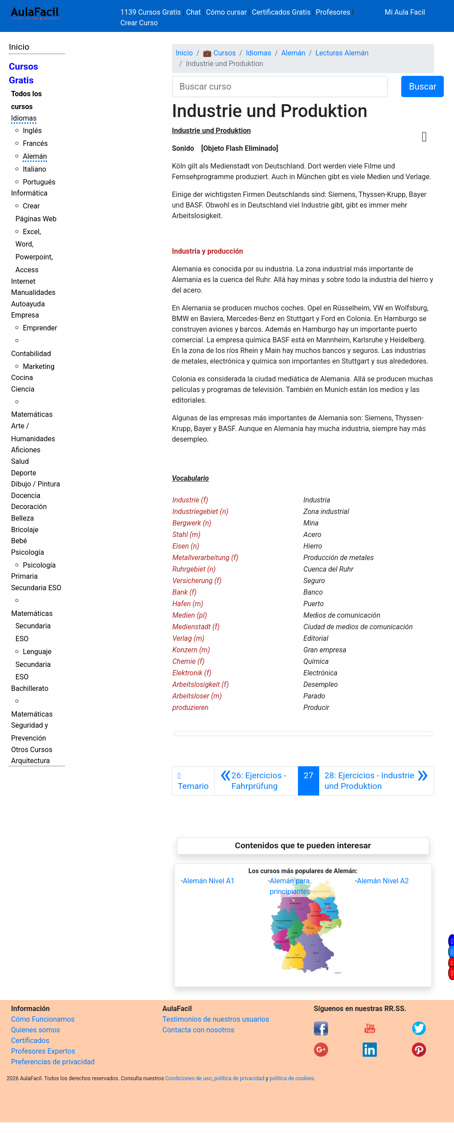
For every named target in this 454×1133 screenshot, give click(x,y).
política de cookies (292, 1078)
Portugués (39, 182)
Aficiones (25, 450)
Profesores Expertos (43, 1051)
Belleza (22, 518)
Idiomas (23, 118)
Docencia (25, 495)
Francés (35, 143)
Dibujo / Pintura (35, 484)
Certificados (30, 1040)
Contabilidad (31, 353)
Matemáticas (32, 414)
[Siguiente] (376, 781)
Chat (193, 12)
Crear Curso (139, 23)
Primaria (24, 576)
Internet (23, 281)
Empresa (25, 315)
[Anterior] (256, 781)
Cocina (22, 377)
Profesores (333, 12)
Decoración (29, 506)
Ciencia (23, 389)
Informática (29, 193)
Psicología (27, 552)
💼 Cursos (219, 53)
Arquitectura (30, 761)
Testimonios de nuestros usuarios (215, 1019)
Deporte (23, 473)
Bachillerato (29, 688)
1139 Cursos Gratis (152, 12)
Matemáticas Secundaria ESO (32, 626)
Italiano (34, 169)
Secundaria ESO (36, 588)
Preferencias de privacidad (53, 1062)
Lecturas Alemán (341, 53)
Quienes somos (35, 1030)
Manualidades (33, 292)
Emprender (40, 328)
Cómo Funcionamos (42, 1019)
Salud (20, 461)
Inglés (32, 130)
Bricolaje (25, 529)
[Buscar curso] (280, 86)
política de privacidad (239, 1078)
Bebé (19, 541)
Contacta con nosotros (198, 1030)
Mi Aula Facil (405, 12)
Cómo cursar (226, 12)
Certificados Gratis (281, 12)
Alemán (35, 156)
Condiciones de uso (188, 1078)
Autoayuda (28, 304)
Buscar (422, 86)
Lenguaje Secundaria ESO (33, 664)
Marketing (38, 366)
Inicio (19, 47)
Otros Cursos (31, 749)
